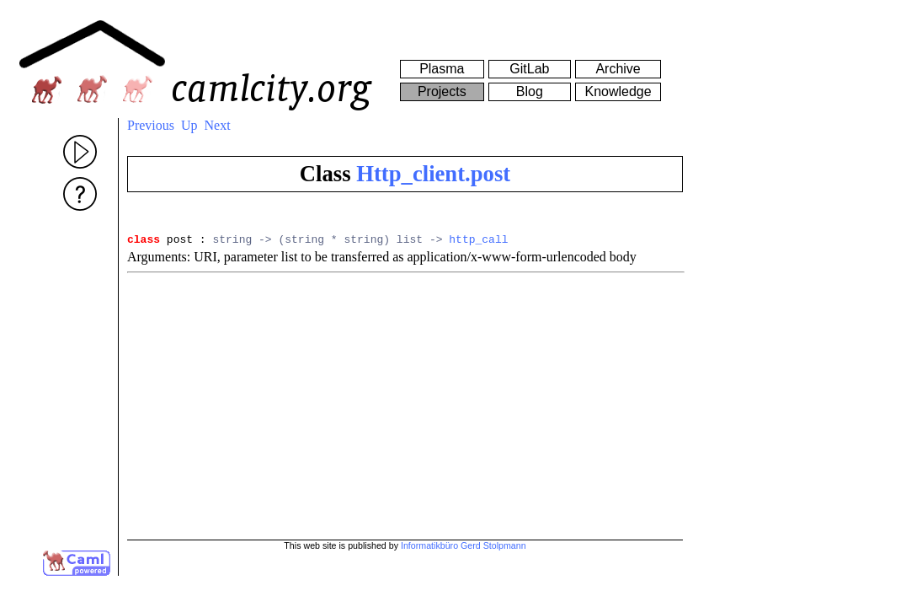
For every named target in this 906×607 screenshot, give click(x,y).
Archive (617, 69)
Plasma (441, 69)
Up (189, 125)
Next (218, 125)
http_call (478, 241)
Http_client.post (433, 173)
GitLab (529, 69)
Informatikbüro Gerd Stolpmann (463, 545)
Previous (150, 125)
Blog (529, 91)
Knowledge (617, 91)
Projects (442, 91)
